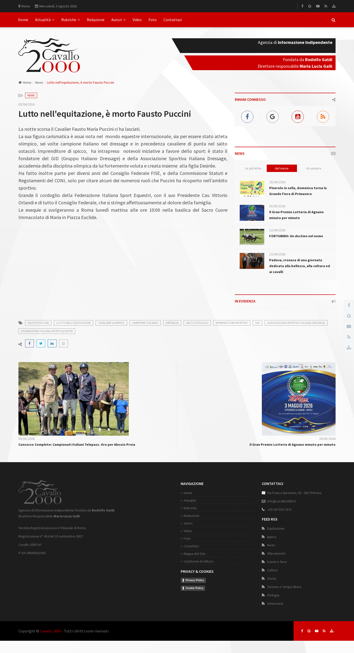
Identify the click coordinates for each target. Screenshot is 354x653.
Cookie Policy (194, 588)
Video (137, 19)
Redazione (95, 19)
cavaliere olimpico (111, 323)
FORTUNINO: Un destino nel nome (296, 236)
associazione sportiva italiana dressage (296, 323)
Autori (118, 19)
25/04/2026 (277, 182)
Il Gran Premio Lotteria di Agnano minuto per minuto (293, 444)
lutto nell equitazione (73, 323)
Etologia (273, 595)
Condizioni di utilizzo (199, 561)
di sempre (313, 168)
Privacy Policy (195, 580)
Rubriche (70, 19)
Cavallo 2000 (50, 630)
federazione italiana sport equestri (47, 331)
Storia (271, 578)
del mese (282, 168)
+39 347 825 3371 (279, 509)
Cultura (272, 570)
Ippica (271, 537)
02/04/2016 (26, 104)
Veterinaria (275, 603)
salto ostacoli (197, 323)
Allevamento (276, 553)
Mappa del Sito (195, 553)
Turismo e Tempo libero (284, 587)
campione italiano (145, 323)
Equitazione (275, 528)
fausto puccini (38, 323)
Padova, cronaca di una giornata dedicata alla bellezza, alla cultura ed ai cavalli (299, 266)
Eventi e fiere (277, 562)
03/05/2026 (277, 206)
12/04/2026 (277, 230)
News (39, 82)
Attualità (44, 19)
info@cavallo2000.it (281, 501)
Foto (152, 19)
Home (23, 19)
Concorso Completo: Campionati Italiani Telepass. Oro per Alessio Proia (76, 444)
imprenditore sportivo (232, 323)
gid (257, 323)
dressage (172, 323)
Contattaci (172, 19)
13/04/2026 (277, 254)
